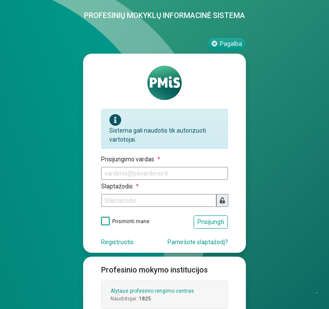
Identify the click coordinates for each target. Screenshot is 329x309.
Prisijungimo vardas (128, 159)
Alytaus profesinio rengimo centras (152, 291)
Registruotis (117, 242)
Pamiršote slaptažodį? (197, 242)
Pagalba (226, 43)
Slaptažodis (117, 186)
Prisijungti (210, 221)
